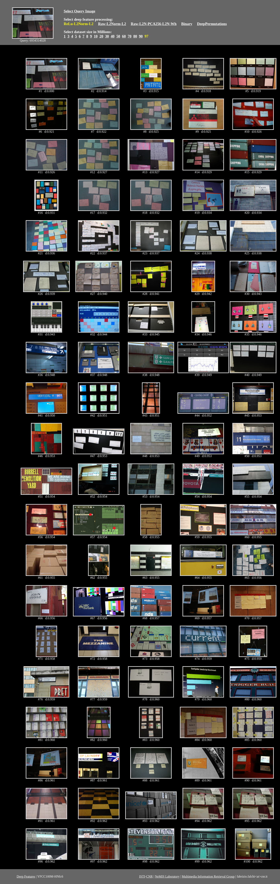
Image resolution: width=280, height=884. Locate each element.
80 (135, 36)
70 (129, 36)
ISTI (142, 876)
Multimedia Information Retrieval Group (208, 876)
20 (101, 36)
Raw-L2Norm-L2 (112, 24)
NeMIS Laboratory (167, 876)
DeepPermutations (212, 24)
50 (118, 36)
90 (141, 36)
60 (124, 36)
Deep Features (26, 876)
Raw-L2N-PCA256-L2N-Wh (154, 24)
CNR (149, 876)
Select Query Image (79, 11)
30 (107, 36)
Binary (186, 24)
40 (113, 36)
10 (96, 36)
